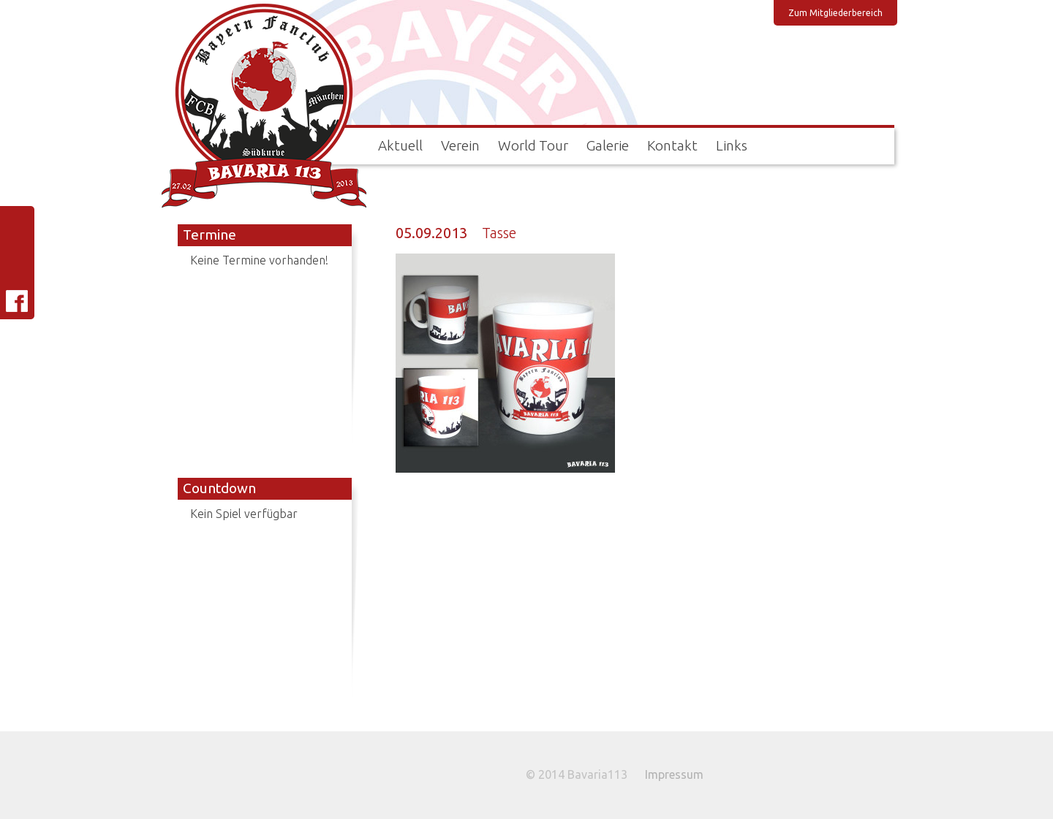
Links (731, 145)
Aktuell (400, 145)
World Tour (533, 145)
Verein (460, 145)
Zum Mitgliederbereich (835, 13)
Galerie (607, 145)
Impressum (674, 774)
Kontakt (672, 145)
